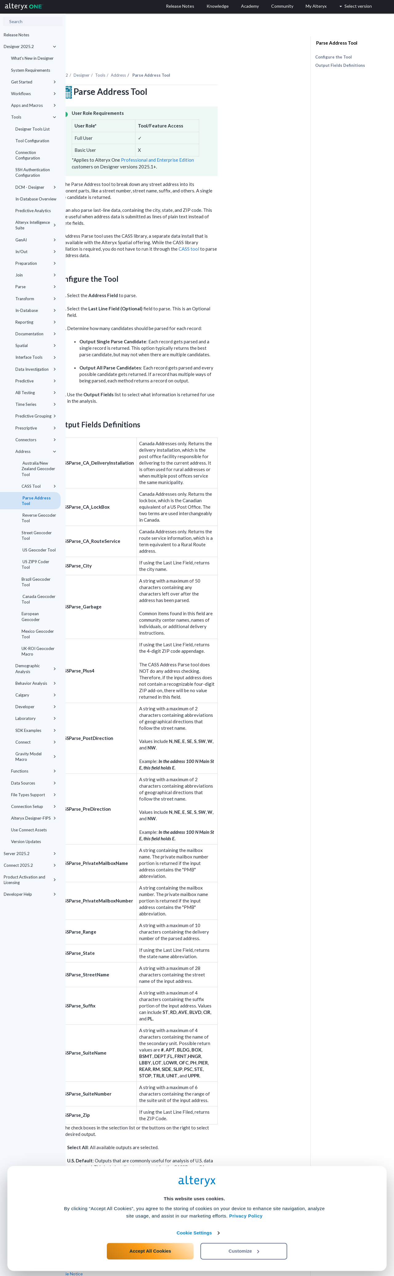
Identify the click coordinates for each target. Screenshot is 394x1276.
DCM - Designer (35, 187)
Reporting (35, 322)
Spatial (35, 345)
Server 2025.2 (30, 853)
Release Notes (16, 34)
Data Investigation (35, 369)
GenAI (35, 239)
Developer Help (30, 894)
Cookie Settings (194, 1230)
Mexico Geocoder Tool (38, 634)
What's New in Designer (32, 58)
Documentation (35, 333)
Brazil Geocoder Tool (36, 582)
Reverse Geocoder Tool (39, 518)
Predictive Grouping (35, 416)
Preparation (35, 263)
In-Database (35, 310)
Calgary (35, 695)
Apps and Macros (33, 105)
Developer (35, 706)
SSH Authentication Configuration (32, 172)
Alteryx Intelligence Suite (35, 225)
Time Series (35, 404)
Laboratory (35, 718)
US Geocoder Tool (39, 549)
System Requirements (30, 70)
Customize (244, 1248)
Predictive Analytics (33, 210)
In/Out (35, 251)
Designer (147, 58)
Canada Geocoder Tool (38, 599)
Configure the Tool (333, 57)
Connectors (35, 439)
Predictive (35, 380)
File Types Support (33, 794)
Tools (33, 117)
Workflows (33, 93)
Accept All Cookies (150, 1248)
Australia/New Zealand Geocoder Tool (38, 469)
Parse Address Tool (36, 500)
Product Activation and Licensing (30, 879)
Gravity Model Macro (35, 756)
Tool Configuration (32, 140)
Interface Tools (35, 357)
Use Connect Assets (29, 829)
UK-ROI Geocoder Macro (38, 651)
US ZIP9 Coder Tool (35, 564)
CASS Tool (39, 486)
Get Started (33, 81)
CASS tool (254, 232)
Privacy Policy (246, 1213)
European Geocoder (31, 616)
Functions (33, 771)
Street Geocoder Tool (37, 535)
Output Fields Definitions (340, 65)
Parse (35, 286)
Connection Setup (33, 806)
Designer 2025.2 (30, 46)
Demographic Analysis (35, 668)
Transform (35, 298)
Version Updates (26, 841)
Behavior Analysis (35, 683)
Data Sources (33, 783)
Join (35, 275)
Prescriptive (35, 428)
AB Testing (35, 392)
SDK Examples (35, 730)
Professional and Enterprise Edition (223, 143)
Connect (35, 742)
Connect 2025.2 (30, 865)
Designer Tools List (32, 129)
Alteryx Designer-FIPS (33, 818)
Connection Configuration (27, 155)
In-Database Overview (35, 198)
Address (35, 451)
